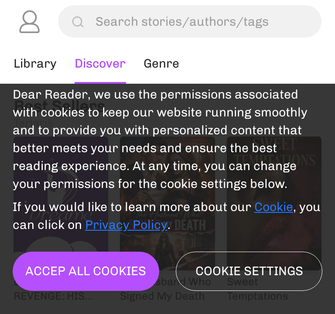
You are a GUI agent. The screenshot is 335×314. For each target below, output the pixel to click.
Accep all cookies (85, 270)
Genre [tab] (162, 63)
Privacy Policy (126, 224)
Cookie (273, 206)
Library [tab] (35, 63)
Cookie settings (249, 270)
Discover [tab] (100, 63)
